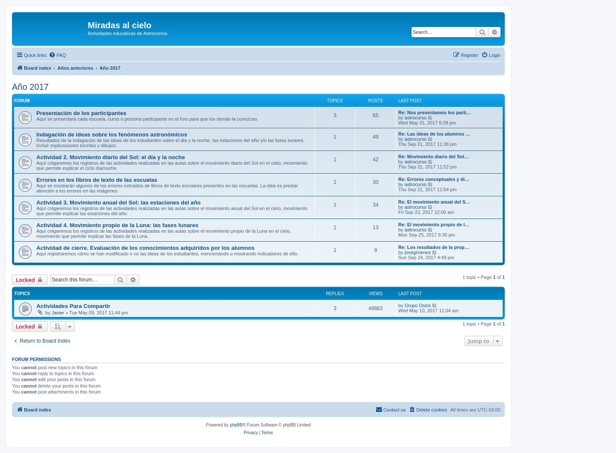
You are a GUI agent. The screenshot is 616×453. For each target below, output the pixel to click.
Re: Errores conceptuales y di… (433, 179)
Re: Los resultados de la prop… (433, 247)
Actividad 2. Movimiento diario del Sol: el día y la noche (110, 157)
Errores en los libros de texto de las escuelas (96, 180)
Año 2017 (30, 87)
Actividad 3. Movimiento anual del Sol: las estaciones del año (118, 202)
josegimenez (418, 252)
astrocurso (415, 117)
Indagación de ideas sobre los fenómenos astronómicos (111, 134)
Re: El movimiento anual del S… (434, 201)
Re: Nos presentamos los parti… (434, 112)
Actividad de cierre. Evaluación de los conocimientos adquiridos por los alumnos (145, 248)
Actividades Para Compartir (73, 306)
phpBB (236, 425)
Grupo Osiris (418, 305)
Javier (58, 312)
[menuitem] (57, 55)
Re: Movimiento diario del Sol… (433, 156)
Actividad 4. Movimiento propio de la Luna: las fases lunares (117, 225)
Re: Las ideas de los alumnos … (434, 133)
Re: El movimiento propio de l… (433, 224)
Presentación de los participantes (81, 113)
